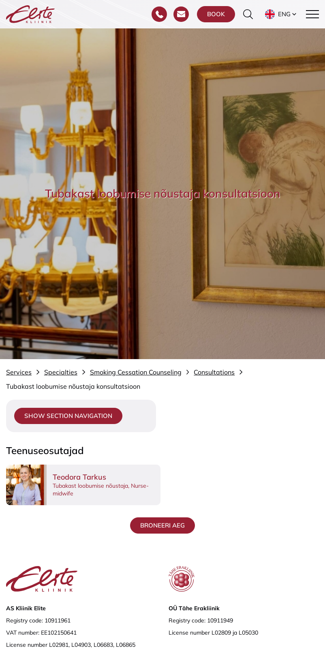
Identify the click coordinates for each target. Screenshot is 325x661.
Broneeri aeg (162, 525)
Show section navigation (68, 416)
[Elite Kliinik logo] (30, 13)
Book (216, 14)
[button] (281, 14)
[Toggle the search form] (248, 14)
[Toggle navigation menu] (312, 14)
